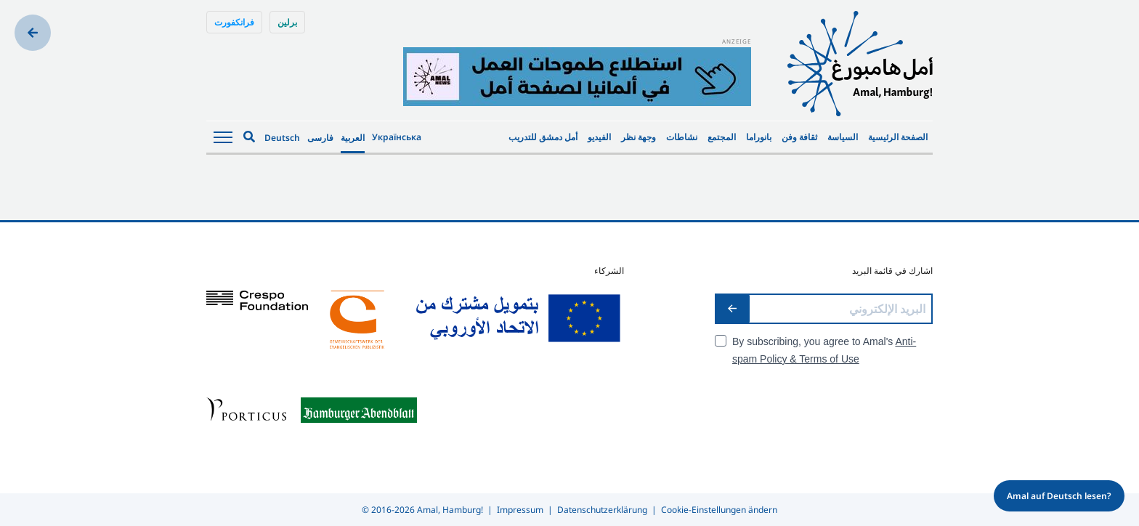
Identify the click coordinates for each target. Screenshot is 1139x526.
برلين (287, 22)
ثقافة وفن (799, 137)
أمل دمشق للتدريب (542, 137)
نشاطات (681, 137)
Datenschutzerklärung (602, 509)
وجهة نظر (638, 137)
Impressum (520, 509)
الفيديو (599, 137)
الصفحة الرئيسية (898, 137)
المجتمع (722, 137)
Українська (396, 137)
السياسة (842, 137)
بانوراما (758, 137)
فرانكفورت (234, 22)
